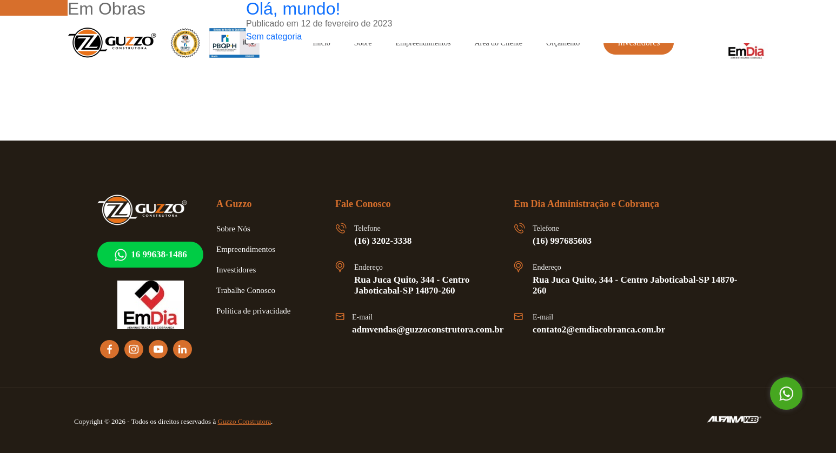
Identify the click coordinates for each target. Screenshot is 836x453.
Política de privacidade (258, 310)
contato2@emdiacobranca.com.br (605, 329)
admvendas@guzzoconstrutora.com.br (435, 329)
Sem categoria (277, 36)
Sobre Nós (235, 228)
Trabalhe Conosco (249, 290)
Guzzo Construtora (272, 421)
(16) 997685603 (567, 241)
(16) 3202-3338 (387, 241)
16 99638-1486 (150, 255)
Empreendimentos (250, 249)
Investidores (239, 269)
